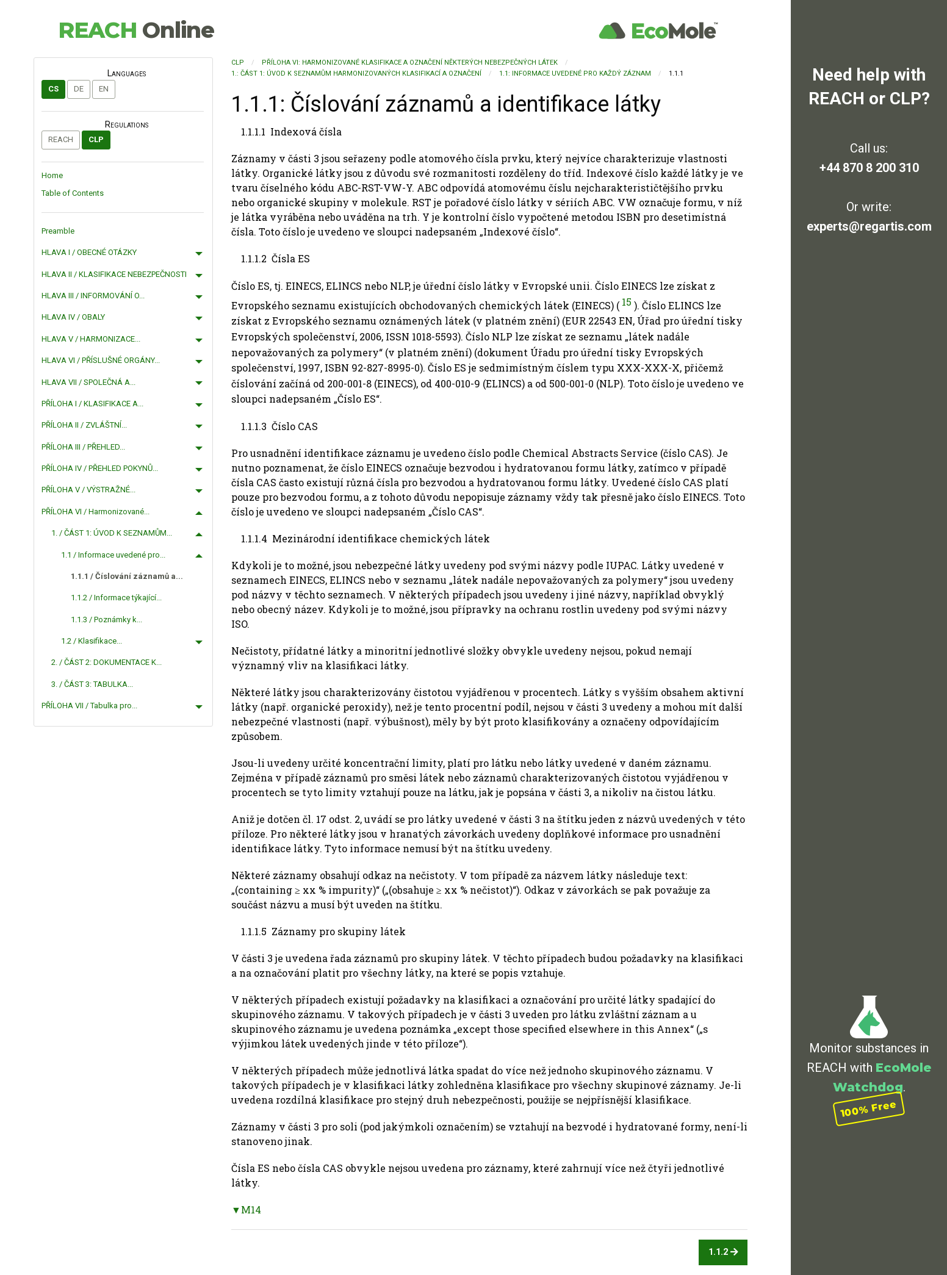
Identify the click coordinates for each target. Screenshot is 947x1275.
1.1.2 (723, 1252)
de (79, 88)
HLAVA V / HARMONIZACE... (90, 338)
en (104, 88)
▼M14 (246, 1209)
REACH (136, 29)
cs (53, 88)
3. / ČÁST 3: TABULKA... (92, 684)
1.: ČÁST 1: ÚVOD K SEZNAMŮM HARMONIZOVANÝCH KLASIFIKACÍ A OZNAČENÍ (356, 73)
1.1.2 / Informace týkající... (116, 597)
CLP (96, 139)
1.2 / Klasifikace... (91, 640)
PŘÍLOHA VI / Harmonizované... (95, 511)
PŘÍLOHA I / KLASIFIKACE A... (92, 403)
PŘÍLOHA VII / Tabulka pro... (89, 705)
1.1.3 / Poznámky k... (106, 619)
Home (52, 175)
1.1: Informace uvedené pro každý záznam (575, 73)
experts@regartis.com (869, 226)
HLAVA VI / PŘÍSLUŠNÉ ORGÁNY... (100, 360)
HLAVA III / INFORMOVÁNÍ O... (93, 295)
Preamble (57, 230)
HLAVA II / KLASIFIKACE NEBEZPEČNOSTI (114, 274)
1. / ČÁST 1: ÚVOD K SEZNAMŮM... (111, 532)
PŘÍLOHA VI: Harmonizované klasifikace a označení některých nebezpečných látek (410, 62)
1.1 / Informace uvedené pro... (113, 554)
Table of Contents (72, 193)
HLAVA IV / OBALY (73, 316)
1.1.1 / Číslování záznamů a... (127, 576)
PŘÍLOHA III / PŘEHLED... (83, 446)
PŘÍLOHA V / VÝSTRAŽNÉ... (88, 489)
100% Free (869, 1108)
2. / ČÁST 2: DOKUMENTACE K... (106, 662)
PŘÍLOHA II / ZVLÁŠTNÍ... (84, 424)
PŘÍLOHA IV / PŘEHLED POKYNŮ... (99, 468)
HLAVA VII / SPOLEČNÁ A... (88, 382)
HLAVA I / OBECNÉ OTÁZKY (89, 252)
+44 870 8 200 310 (869, 167)
